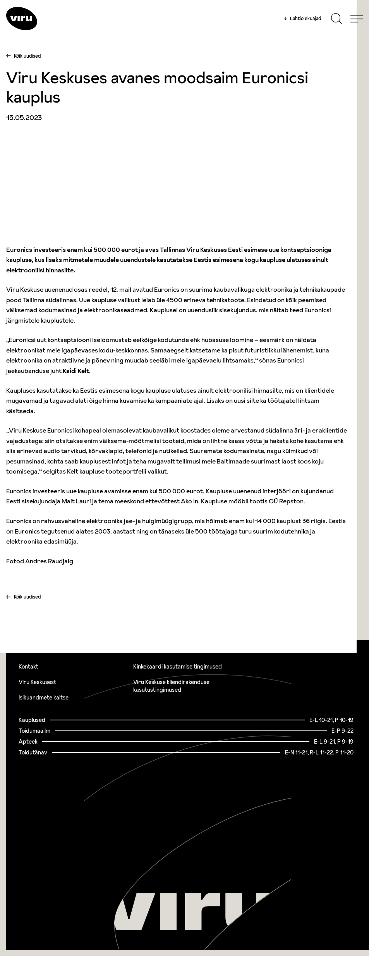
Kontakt (28, 666)
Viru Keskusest (37, 682)
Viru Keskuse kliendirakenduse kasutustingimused (171, 686)
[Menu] (356, 18)
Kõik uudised (27, 56)
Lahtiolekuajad (302, 18)
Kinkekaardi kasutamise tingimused (177, 666)
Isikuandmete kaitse (44, 697)
